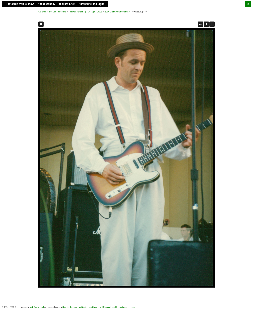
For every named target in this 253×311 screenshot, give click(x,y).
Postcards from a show (20, 3)
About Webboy (46, 3)
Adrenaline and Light (91, 3)
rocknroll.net (67, 3)
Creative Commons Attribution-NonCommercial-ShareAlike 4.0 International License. (98, 307)
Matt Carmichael (37, 307)
